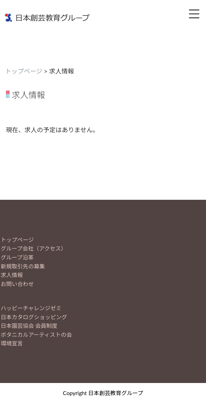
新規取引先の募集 (23, 266)
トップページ (24, 71)
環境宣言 (12, 343)
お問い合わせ (17, 284)
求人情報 (12, 275)
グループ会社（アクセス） (33, 248)
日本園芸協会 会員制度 (29, 325)
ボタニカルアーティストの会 (36, 334)
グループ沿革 (17, 257)
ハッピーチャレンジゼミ (31, 308)
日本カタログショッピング (34, 317)
